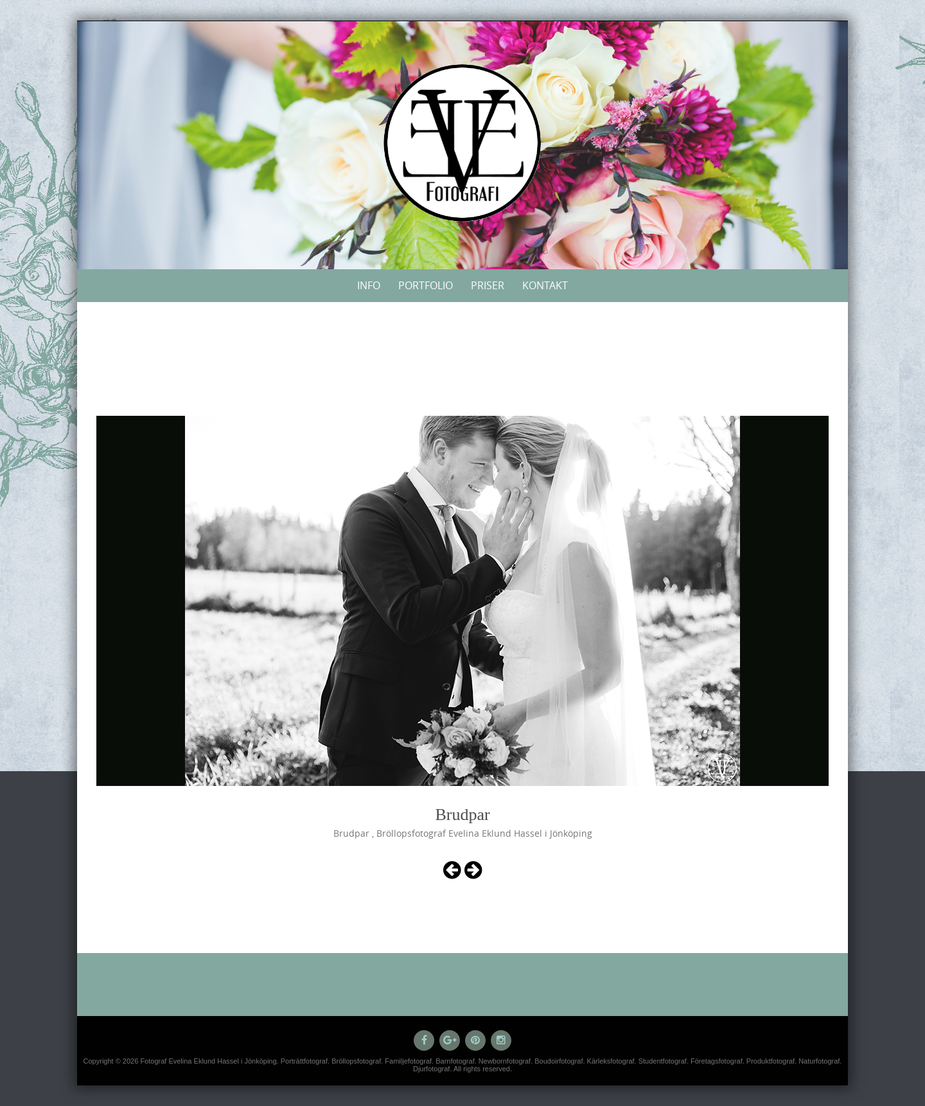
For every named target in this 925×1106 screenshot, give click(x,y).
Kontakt (545, 285)
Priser (487, 285)
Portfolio (425, 285)
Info (368, 285)
